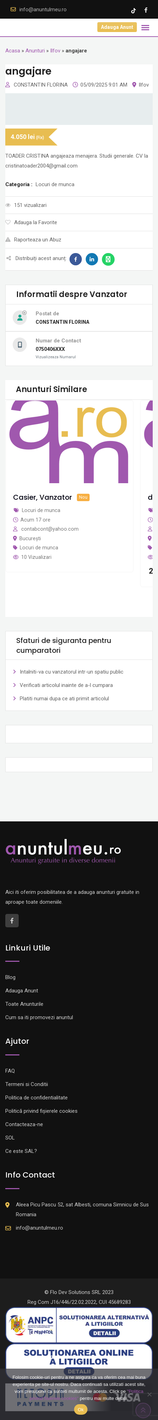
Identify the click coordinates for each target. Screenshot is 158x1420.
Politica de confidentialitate (36, 1097)
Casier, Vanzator (42, 497)
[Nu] (149, 1394)
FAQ (10, 1071)
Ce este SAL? (21, 1151)
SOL (10, 1138)
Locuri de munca (39, 547)
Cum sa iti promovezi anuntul (39, 1017)
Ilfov (55, 51)
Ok (81, 1409)
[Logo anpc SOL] (79, 1361)
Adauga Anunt (117, 27)
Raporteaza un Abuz (33, 239)
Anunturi (35, 51)
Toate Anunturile (24, 1004)
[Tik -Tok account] (134, 10)
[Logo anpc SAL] (79, 1324)
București (30, 538)
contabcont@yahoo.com (50, 529)
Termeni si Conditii (26, 1084)
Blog (10, 977)
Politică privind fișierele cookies (41, 1111)
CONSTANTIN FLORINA (41, 85)
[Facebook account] (145, 10)
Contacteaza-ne (24, 1124)
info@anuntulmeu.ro (43, 9)
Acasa (12, 51)
